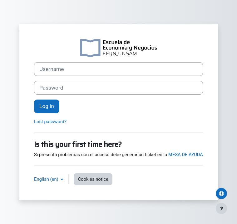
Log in (46, 106)
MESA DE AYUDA (185, 154)
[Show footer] (221, 208)
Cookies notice (93, 179)
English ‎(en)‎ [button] (46, 179)
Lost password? (50, 121)
